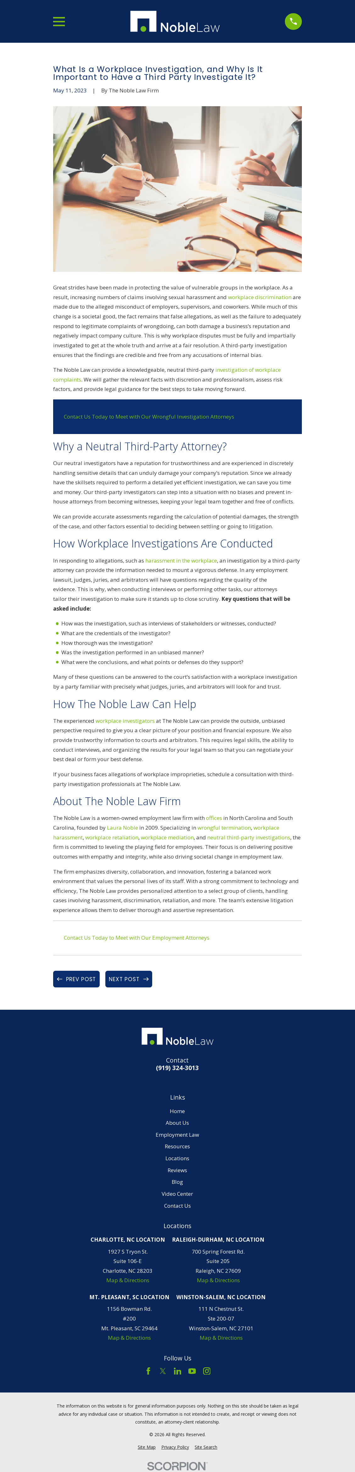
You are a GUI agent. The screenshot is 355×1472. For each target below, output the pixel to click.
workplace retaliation (111, 837)
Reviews (177, 1170)
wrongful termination (224, 827)
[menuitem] (147, 1447)
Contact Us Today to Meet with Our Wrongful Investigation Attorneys (149, 416)
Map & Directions (127, 1280)
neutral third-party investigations (248, 837)
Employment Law (177, 1134)
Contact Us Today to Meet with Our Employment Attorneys (136, 937)
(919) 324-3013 (177, 1068)
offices (214, 817)
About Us (177, 1122)
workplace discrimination (259, 297)
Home (177, 1111)
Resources (177, 1146)
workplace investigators (125, 720)
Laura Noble (122, 827)
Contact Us (177, 1205)
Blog (177, 1181)
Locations (177, 1158)
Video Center (177, 1193)
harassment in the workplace (181, 560)
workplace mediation (167, 837)
